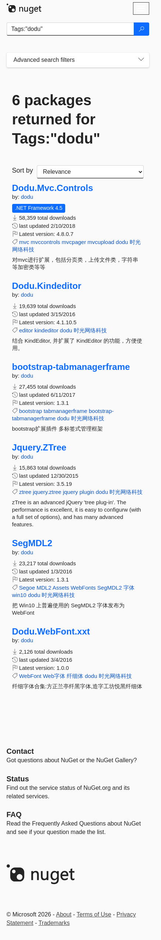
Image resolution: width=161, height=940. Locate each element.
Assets (61, 587)
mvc (24, 242)
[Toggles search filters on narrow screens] (141, 60)
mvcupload (101, 242)
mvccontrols (45, 242)
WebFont (30, 676)
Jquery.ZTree (39, 448)
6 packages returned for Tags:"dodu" (56, 119)
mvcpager (74, 242)
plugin (87, 492)
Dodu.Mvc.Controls (52, 188)
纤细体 (75, 676)
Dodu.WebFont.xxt (51, 632)
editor (26, 330)
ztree (25, 492)
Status (18, 779)
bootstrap (30, 411)
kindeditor (46, 330)
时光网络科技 (90, 330)
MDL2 (43, 587)
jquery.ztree (47, 492)
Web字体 (54, 676)
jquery (70, 492)
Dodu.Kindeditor (46, 286)
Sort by (22, 170)
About (63, 914)
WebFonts (83, 587)
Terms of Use (94, 914)
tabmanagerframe (65, 411)
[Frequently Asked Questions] (14, 814)
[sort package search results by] (90, 172)
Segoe (27, 587)
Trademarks (54, 923)
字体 (128, 587)
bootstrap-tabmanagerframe (71, 367)
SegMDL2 (32, 543)
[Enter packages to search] (70, 29)
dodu (27, 197)
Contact (20, 751)
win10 (19, 595)
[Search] (141, 29)
